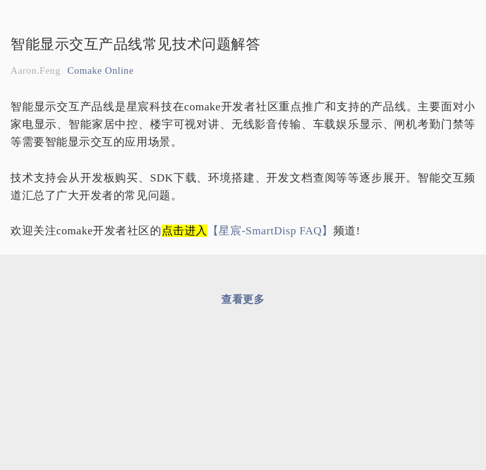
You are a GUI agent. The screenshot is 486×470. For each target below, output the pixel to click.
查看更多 (242, 299)
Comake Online (100, 70)
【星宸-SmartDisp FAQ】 (270, 231)
